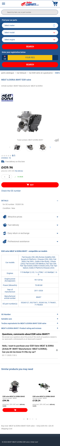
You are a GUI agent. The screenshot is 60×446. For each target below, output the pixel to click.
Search (30, 46)
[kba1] (30, 57)
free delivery (19, 171)
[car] (30, 39)
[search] (29, 12)
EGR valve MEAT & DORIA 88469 (44, 396)
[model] (30, 32)
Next (50, 147)
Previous (10, 147)
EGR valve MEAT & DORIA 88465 (14, 396)
